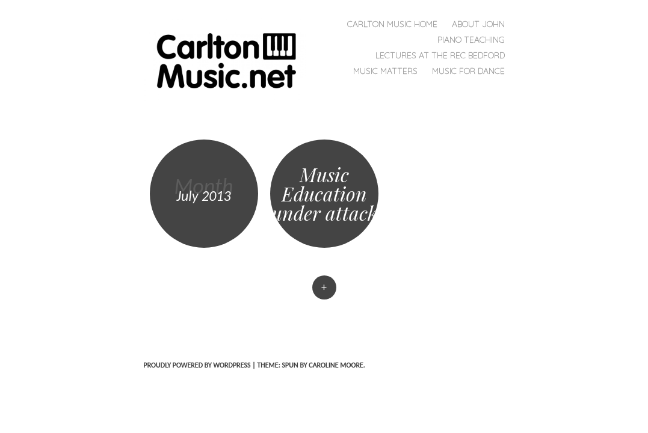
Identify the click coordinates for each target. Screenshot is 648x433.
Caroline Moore (336, 365)
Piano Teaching (471, 39)
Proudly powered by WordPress (197, 365)
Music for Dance (468, 71)
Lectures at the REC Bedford (440, 55)
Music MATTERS (385, 71)
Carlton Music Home (392, 24)
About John (478, 24)
